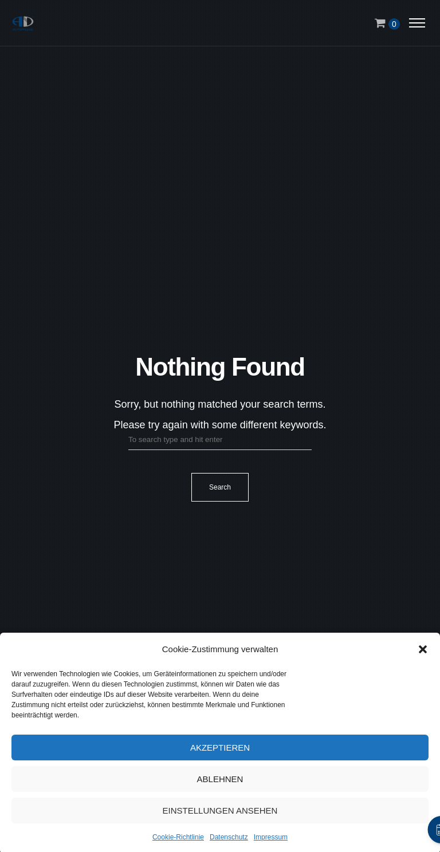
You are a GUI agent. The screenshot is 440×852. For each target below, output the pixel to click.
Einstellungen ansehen (220, 814)
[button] (423, 653)
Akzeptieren (220, 751)
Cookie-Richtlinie (178, 841)
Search (220, 487)
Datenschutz (229, 841)
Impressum (271, 841)
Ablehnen (220, 782)
